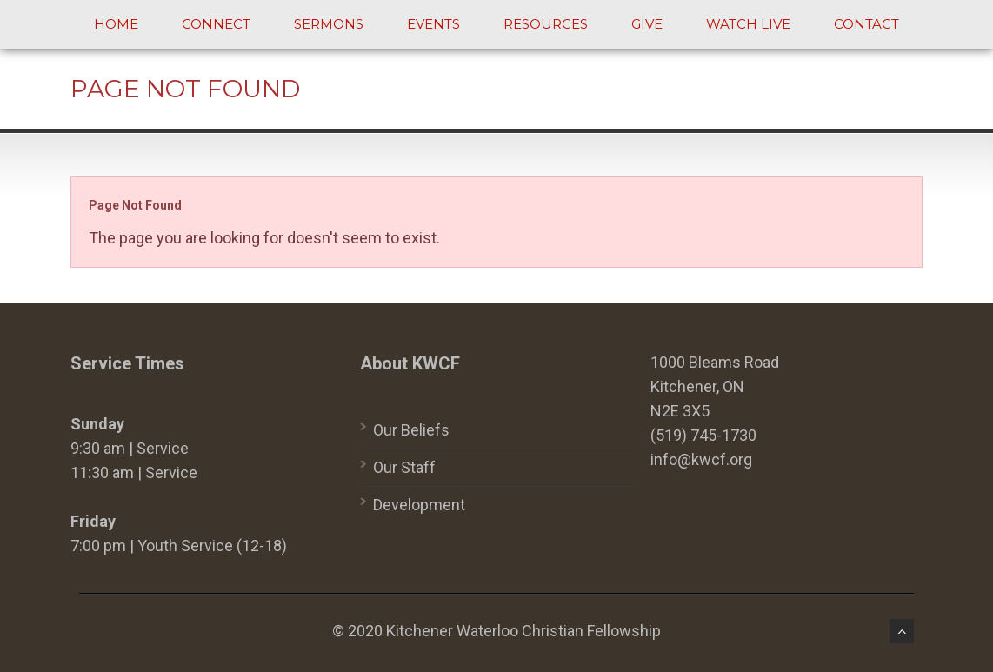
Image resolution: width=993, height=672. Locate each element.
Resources (545, 24)
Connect (216, 24)
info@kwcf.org (701, 459)
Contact (866, 24)
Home (116, 24)
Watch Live (748, 24)
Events (433, 24)
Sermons (328, 24)
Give (647, 24)
